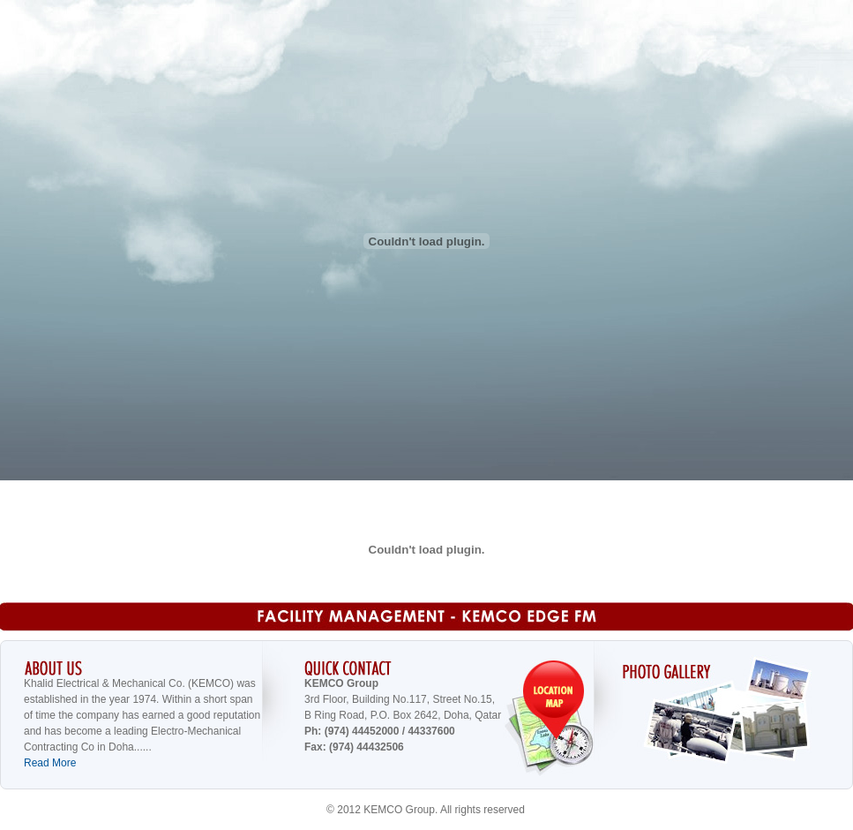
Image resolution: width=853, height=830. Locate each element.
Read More (50, 763)
